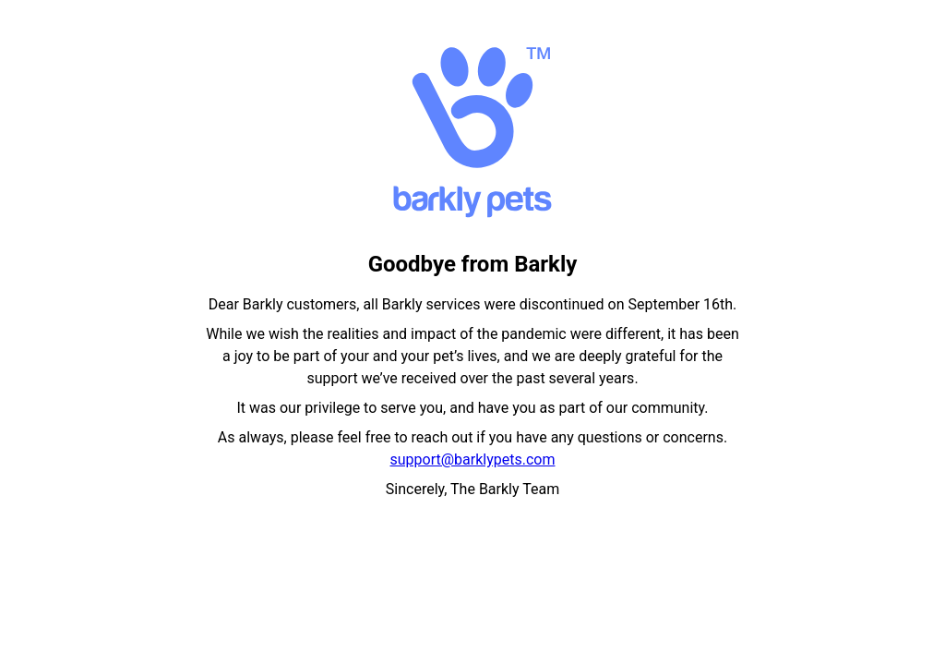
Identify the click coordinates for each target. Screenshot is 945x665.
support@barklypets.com (473, 459)
